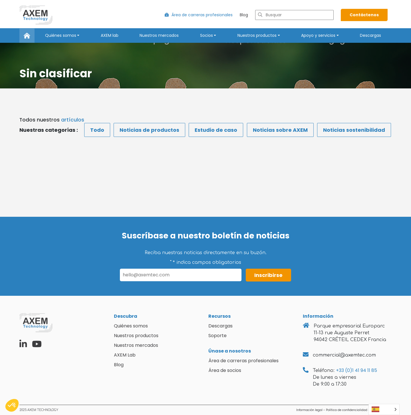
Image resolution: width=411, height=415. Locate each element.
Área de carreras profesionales (199, 15)
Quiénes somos (60, 35)
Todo (97, 129)
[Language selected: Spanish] (384, 409)
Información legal (309, 410)
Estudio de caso (216, 129)
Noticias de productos (149, 129)
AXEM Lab (125, 355)
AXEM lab (109, 35)
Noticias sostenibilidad (354, 129)
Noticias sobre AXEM (280, 129)
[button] (12, 405)
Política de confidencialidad (346, 410)
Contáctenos (364, 15)
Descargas (370, 35)
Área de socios (224, 370)
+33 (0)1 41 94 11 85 (356, 370)
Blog (244, 15)
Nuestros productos (257, 35)
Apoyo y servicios (318, 35)
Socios (206, 35)
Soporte (217, 335)
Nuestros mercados (159, 35)
